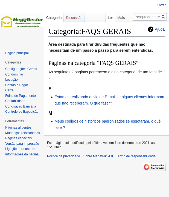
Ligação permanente (20, 149)
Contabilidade (15, 101)
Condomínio (14, 74)
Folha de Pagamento (20, 96)
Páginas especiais (18, 138)
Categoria (54, 18)
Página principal (16, 53)
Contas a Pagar (16, 85)
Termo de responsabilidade (136, 156)
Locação (11, 80)
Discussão (74, 18)
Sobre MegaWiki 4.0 (98, 156)
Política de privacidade (63, 156)
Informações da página (22, 154)
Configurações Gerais (21, 69)
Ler (104, 18)
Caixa (9, 90)
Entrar (161, 5)
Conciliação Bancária (20, 106)
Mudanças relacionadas (22, 133)
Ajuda (160, 29)
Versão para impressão (22, 144)
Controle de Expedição (21, 112)
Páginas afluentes (18, 127)
